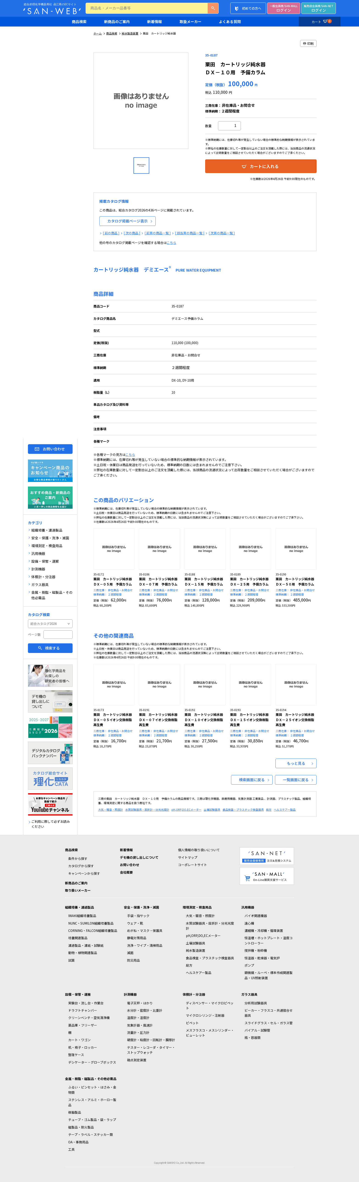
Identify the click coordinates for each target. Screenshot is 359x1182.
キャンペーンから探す (84, 873)
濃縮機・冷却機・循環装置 (264, 930)
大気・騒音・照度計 (110, 809)
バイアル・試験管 (257, 1030)
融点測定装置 (136, 1060)
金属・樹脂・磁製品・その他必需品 (90, 1078)
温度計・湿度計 (138, 1017)
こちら (171, 242)
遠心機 (249, 923)
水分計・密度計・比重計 (144, 1010)
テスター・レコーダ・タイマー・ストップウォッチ (151, 1050)
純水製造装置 (130, 33)
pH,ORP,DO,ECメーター (186, 809)
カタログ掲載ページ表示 (127, 221)
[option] (141, 102)
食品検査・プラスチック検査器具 (243, 809)
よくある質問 (230, 21)
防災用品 (133, 960)
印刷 (308, 43)
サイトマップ (187, 857)
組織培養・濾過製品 (79, 907)
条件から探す (77, 858)
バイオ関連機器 (256, 915)
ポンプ (249, 965)
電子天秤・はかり (140, 1003)
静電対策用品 (136, 938)
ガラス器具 (249, 994)
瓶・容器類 (253, 1037)
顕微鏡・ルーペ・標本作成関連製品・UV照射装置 (269, 975)
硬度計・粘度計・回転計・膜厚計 (151, 1040)
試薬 (71, 960)
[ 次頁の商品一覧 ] (222, 233)
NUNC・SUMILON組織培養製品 (91, 923)
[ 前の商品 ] (111, 233)
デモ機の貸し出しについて (139, 857)
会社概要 (126, 872)
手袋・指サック (138, 915)
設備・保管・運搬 (78, 994)
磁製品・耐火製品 (81, 1127)
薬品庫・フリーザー (82, 1025)
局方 (269, 809)
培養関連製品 (77, 938)
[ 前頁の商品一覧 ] (157, 233)
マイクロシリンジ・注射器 (205, 1015)
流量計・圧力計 (138, 1032)
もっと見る (296, 763)
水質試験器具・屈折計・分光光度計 (147, 809)
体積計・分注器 (194, 994)
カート (321, 21)
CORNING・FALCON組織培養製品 (92, 930)
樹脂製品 (74, 1112)
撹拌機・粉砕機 (256, 950)
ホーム (97, 33)
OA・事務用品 (78, 1142)
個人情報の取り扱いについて (199, 850)
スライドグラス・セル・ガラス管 (269, 1023)
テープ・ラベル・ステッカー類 (90, 1134)
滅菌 (130, 952)
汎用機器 (247, 907)
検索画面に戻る (252, 779)
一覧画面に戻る (296, 779)
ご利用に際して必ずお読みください (50, 824)
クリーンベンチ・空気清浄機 (89, 1017)
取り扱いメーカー (78, 890)
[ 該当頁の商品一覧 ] (189, 233)
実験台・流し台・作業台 (85, 1003)
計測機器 (130, 994)
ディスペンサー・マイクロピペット (210, 1005)
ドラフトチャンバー (82, 1010)
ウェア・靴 (135, 923)
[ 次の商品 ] (132, 233)
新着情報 (154, 21)
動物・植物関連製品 (82, 952)
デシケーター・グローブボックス (92, 1062)
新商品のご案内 (117, 21)
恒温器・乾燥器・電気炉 (262, 958)
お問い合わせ (54, 449)
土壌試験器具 (212, 809)
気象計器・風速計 (140, 1025)
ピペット (192, 1023)
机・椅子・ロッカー (82, 1047)
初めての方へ (251, 8)
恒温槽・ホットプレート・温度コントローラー (269, 940)
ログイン (284, 8)
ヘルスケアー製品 (285, 809)
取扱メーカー (190, 21)
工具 (71, 1149)
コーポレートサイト (192, 864)
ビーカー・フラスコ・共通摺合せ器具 (269, 1013)
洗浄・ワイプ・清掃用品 (144, 945)
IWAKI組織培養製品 (82, 915)
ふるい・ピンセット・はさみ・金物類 (92, 1089)
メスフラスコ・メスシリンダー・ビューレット (210, 1033)
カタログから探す (81, 866)
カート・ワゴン (79, 1040)
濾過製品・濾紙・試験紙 (85, 945)
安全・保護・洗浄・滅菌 (141, 907)
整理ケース (76, 1054)
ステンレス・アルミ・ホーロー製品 (92, 1102)
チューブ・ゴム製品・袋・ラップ (92, 1119)
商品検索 (79, 21)
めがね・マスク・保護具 (144, 930)
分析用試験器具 (256, 1003)
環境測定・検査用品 (197, 907)
